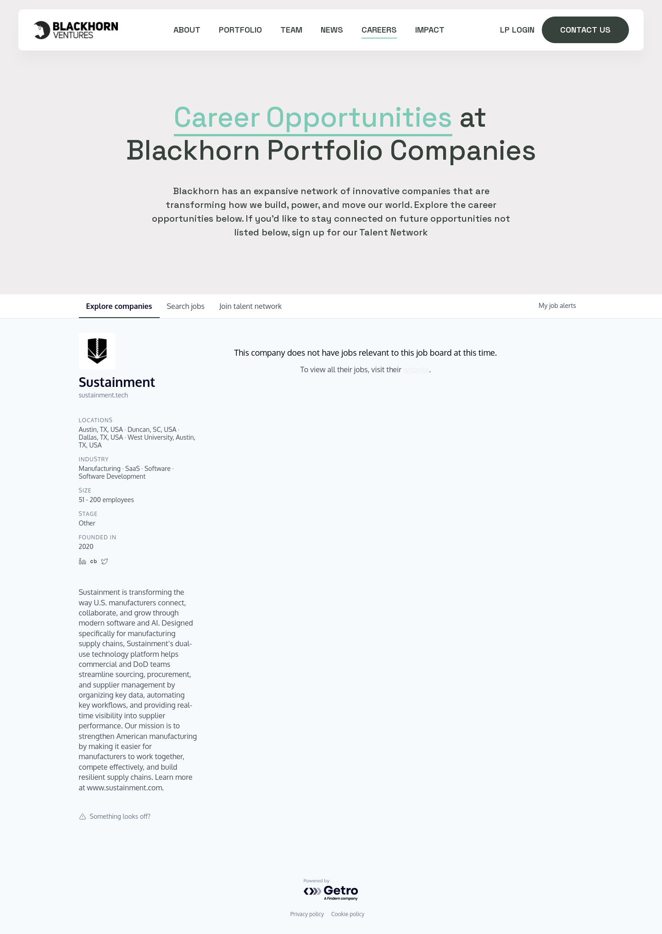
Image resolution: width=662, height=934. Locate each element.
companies (119, 306)
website (416, 369)
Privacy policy (307, 914)
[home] (75, 29)
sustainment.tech (103, 395)
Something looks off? (115, 816)
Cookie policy (347, 914)
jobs (186, 306)
